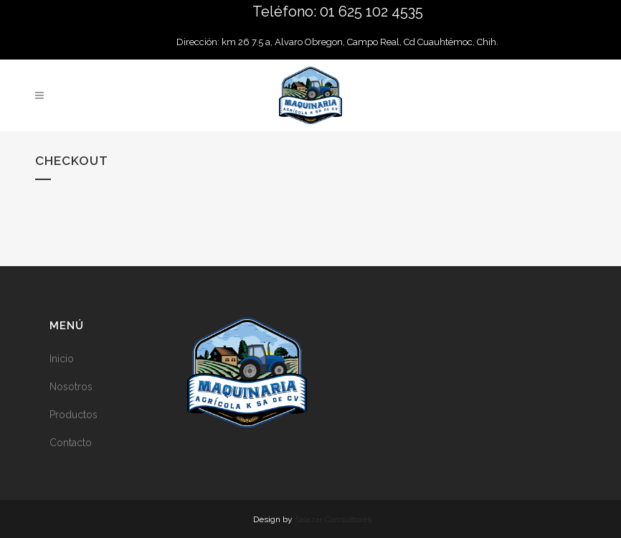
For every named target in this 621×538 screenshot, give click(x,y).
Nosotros (71, 386)
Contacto (70, 442)
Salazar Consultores (333, 519)
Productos (73, 414)
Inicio (61, 358)
